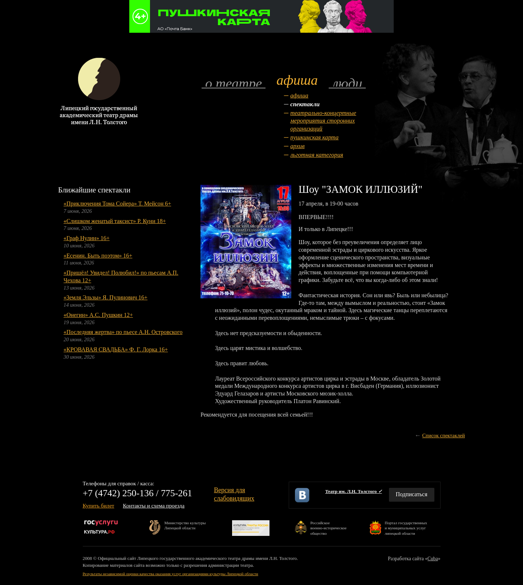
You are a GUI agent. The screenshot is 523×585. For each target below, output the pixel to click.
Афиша (299, 95)
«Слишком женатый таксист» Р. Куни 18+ (115, 221)
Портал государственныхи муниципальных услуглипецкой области (406, 528)
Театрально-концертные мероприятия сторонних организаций (323, 121)
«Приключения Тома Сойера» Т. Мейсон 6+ (117, 203)
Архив (297, 146)
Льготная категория (316, 154)
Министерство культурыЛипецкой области (185, 525)
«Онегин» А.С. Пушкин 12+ (98, 315)
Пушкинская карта (314, 137)
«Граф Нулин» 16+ (87, 238)
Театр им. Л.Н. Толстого (353, 491)
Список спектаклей (443, 435)
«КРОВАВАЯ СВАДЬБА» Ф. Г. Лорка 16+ (116, 349)
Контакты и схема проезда (154, 505)
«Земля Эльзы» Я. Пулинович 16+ (105, 297)
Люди (347, 83)
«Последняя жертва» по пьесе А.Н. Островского (123, 332)
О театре (233, 83)
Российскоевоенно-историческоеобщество (328, 528)
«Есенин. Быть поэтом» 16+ (98, 255)
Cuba (432, 558)
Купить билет (98, 505)
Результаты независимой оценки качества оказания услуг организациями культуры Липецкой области (170, 574)
